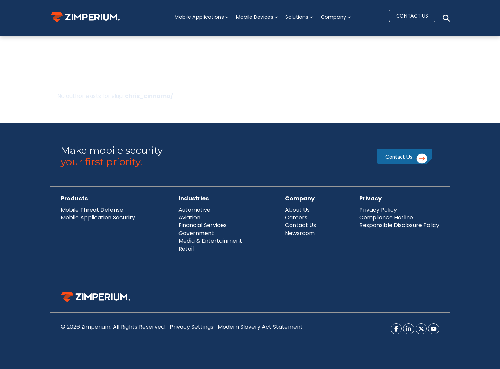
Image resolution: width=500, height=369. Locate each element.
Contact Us (398, 156)
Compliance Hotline (386, 217)
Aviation (189, 217)
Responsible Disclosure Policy (399, 225)
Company (336, 17)
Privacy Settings (192, 327)
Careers (296, 217)
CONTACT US (412, 16)
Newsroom (300, 233)
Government (196, 233)
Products (74, 198)
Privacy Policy (378, 210)
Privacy (370, 198)
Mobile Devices (257, 17)
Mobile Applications (201, 17)
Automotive (194, 210)
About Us (297, 210)
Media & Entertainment (210, 241)
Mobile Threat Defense (92, 210)
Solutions (299, 17)
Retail (186, 249)
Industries (193, 198)
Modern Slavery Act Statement (260, 327)
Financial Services (202, 225)
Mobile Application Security (98, 217)
